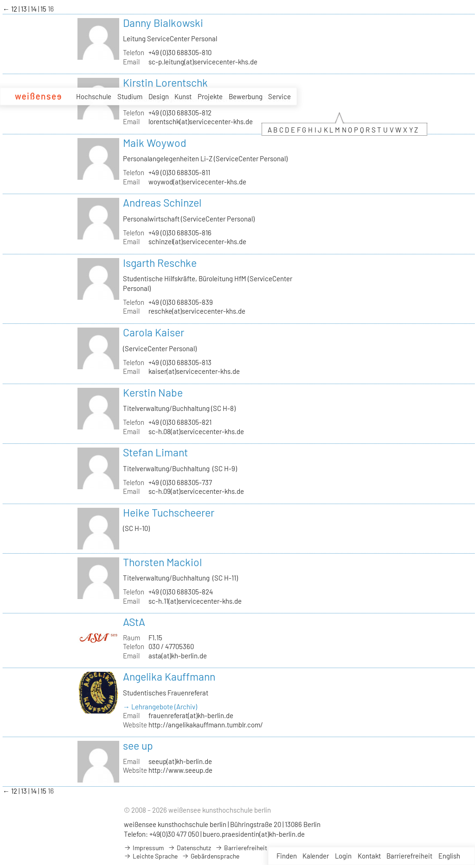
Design (158, 96)
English (449, 856)
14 (34, 9)
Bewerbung (246, 96)
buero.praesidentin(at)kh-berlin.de (254, 834)
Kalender (315, 856)
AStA (134, 621)
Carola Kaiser (153, 332)
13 (24, 9)
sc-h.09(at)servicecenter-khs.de (196, 491)
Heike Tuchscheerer (168, 512)
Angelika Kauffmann (169, 676)
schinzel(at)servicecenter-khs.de (197, 241)
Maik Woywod (154, 142)
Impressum (144, 848)
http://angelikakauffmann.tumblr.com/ (205, 724)
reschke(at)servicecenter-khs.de (196, 311)
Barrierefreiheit (409, 856)
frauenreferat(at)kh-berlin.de (190, 715)
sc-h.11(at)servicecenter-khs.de (195, 601)
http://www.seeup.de (180, 770)
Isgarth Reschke (160, 262)
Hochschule (93, 96)
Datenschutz (189, 848)
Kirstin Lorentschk (165, 82)
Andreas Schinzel (162, 202)
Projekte (210, 96)
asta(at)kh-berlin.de (177, 655)
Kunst (183, 96)
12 (15, 9)
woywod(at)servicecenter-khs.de (197, 181)
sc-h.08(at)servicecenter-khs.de (196, 431)
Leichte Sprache (151, 856)
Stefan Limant (155, 452)
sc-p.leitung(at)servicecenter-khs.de (202, 61)
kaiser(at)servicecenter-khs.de (194, 371)
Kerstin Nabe (153, 392)
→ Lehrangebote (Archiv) (160, 706)
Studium (129, 96)
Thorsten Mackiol (162, 562)
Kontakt (369, 856)
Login (343, 856)
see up (138, 745)
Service (279, 96)
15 (44, 9)
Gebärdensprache (210, 856)
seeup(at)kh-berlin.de (180, 761)
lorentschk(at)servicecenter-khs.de (200, 121)
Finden (286, 856)
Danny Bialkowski (163, 22)
